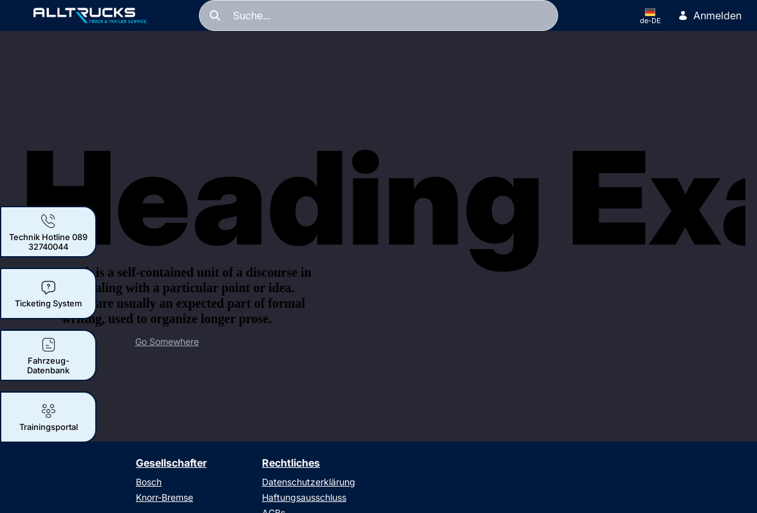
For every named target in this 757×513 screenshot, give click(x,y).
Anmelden (710, 15)
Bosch (149, 481)
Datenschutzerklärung (308, 481)
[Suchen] (378, 15)
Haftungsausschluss (304, 497)
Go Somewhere (167, 341)
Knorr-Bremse (164, 497)
